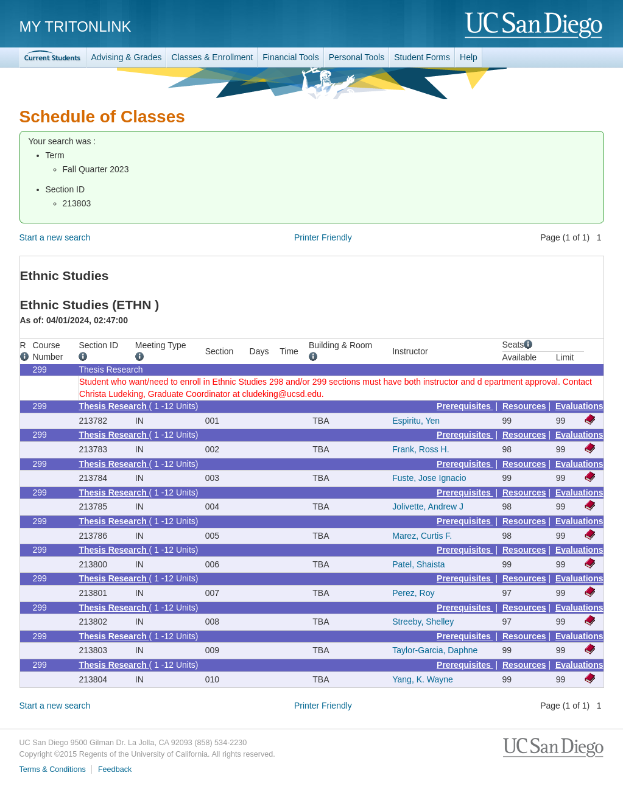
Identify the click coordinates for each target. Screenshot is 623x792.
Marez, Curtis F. (422, 536)
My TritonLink (75, 26)
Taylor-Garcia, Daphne (434, 650)
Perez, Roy (413, 593)
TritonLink (52, 57)
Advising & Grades (126, 57)
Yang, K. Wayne (422, 679)
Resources (524, 406)
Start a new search (55, 237)
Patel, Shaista (418, 564)
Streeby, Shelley (423, 621)
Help (468, 57)
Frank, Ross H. (420, 449)
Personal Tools (357, 57)
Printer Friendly (323, 237)
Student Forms (422, 57)
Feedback (115, 769)
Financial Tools (290, 57)
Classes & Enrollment (212, 57)
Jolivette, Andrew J (427, 506)
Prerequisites (465, 406)
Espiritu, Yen (416, 421)
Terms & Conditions (52, 769)
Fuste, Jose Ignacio (429, 478)
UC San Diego (534, 26)
